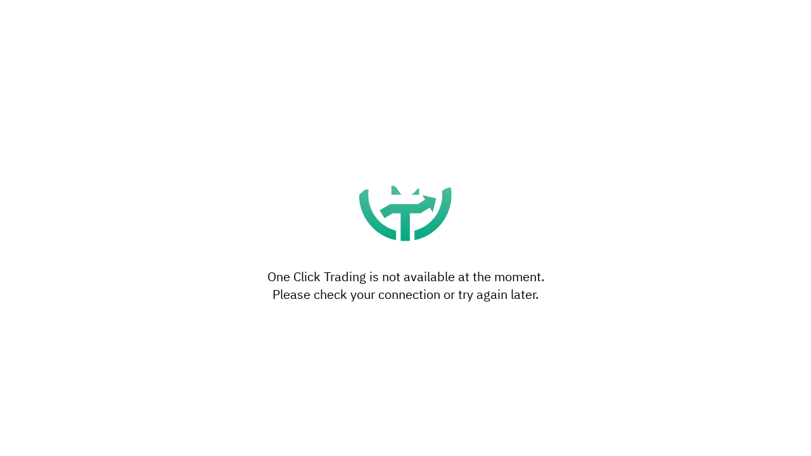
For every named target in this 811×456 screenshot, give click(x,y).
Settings (311, 295)
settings (476, 254)
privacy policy (312, 266)
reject (452, 216)
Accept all (499, 295)
